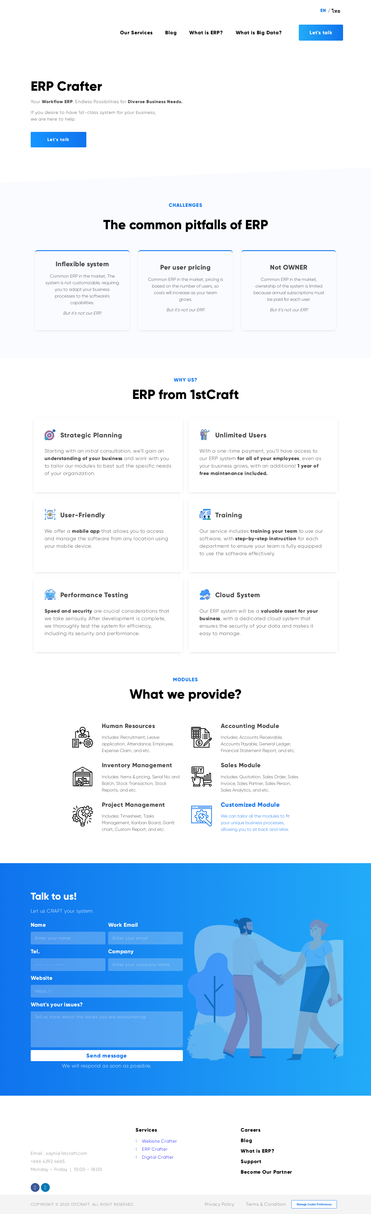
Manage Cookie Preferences (314, 1204)
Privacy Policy (219, 1204)
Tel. (35, 951)
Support (251, 1161)
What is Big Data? (259, 33)
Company (121, 951)
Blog (171, 33)
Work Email (123, 924)
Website (42, 978)
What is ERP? (206, 33)
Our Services (136, 33)
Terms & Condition (266, 1204)
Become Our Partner (266, 1172)
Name (38, 924)
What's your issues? (57, 1004)
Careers (250, 1130)
